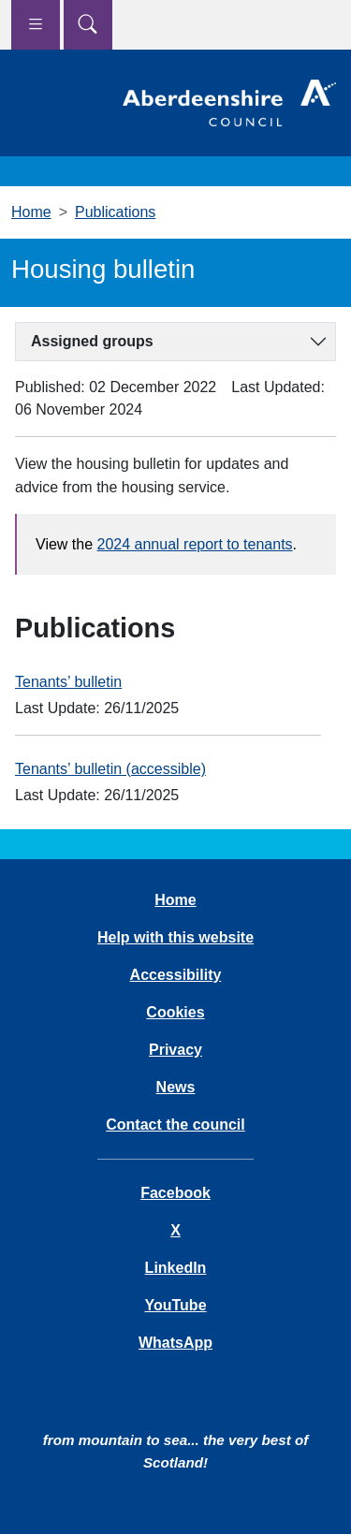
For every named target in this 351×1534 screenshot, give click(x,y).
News (176, 1087)
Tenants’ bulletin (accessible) (110, 769)
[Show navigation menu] (35, 25)
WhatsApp (175, 1343)
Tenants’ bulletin (68, 682)
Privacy (175, 1050)
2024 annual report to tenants (195, 544)
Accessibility (176, 975)
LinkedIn (176, 1268)
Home (31, 212)
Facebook (175, 1193)
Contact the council (175, 1124)
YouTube (175, 1305)
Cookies (175, 1012)
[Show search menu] (88, 25)
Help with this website (175, 937)
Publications (115, 212)
